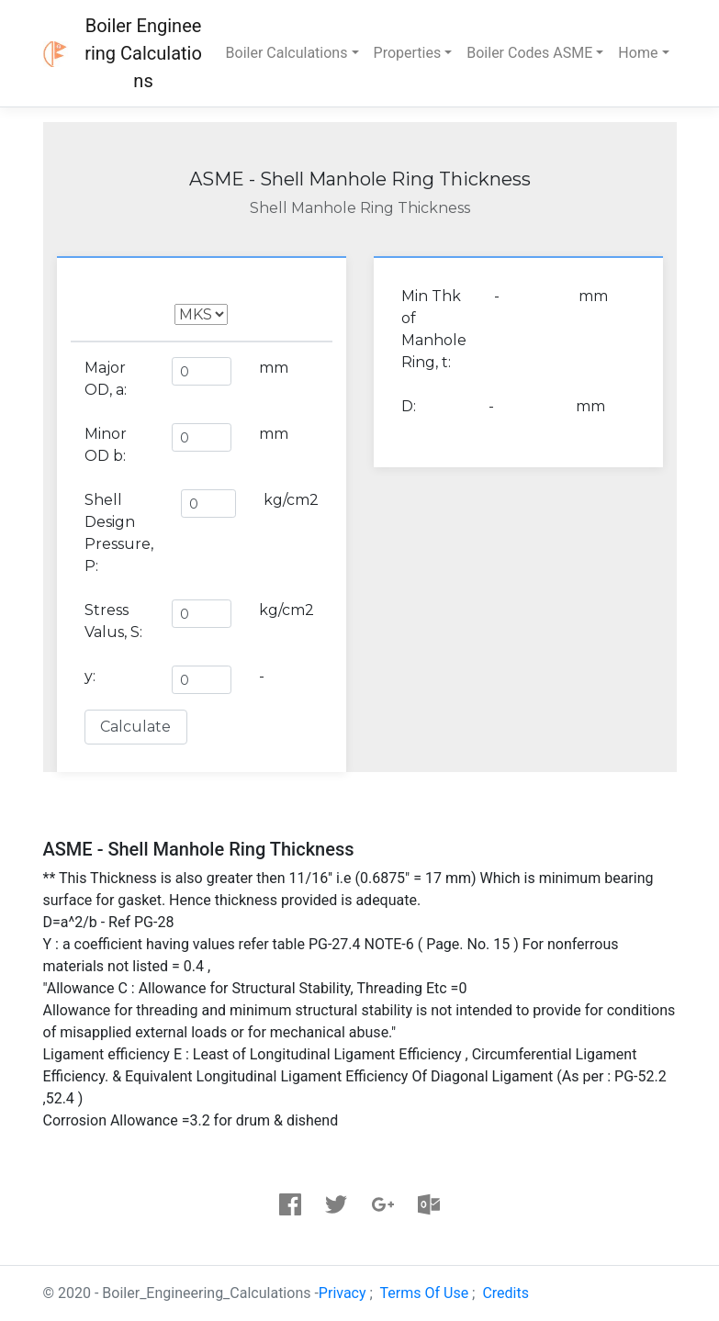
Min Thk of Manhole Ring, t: (433, 329)
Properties (408, 53)
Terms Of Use (424, 1293)
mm (273, 367)
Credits (505, 1293)
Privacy (342, 1293)
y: (89, 676)
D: (408, 406)
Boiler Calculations (287, 53)
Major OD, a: (105, 378)
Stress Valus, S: (113, 621)
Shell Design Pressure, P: (118, 533)
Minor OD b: (105, 445)
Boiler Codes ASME (529, 53)
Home (637, 53)
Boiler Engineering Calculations (143, 53)
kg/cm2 (291, 500)
